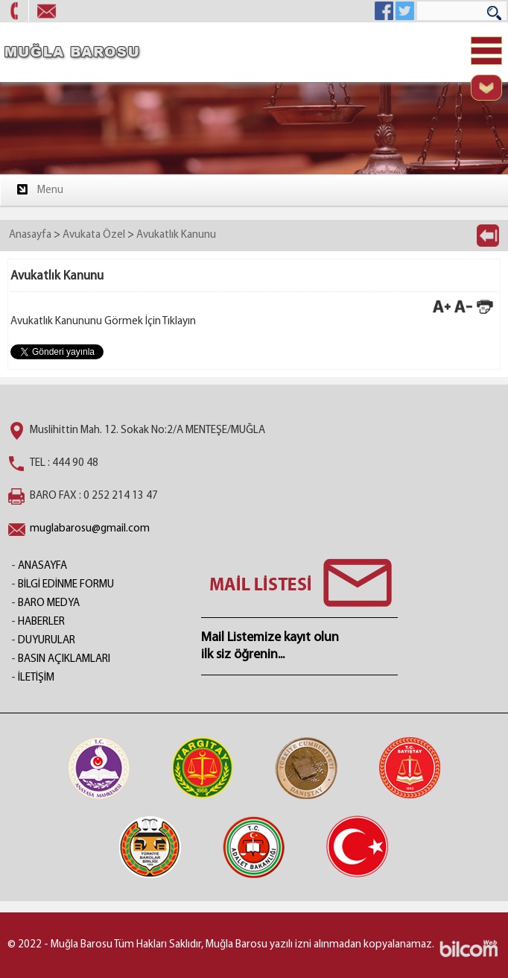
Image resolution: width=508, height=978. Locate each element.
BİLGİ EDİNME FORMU (66, 584)
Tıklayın (179, 321)
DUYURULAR (46, 640)
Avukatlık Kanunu (176, 235)
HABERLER (41, 622)
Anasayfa (30, 235)
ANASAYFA (42, 566)
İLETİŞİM (36, 678)
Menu (39, 189)
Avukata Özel (94, 235)
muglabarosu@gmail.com (90, 528)
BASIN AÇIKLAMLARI (64, 659)
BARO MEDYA (49, 603)
